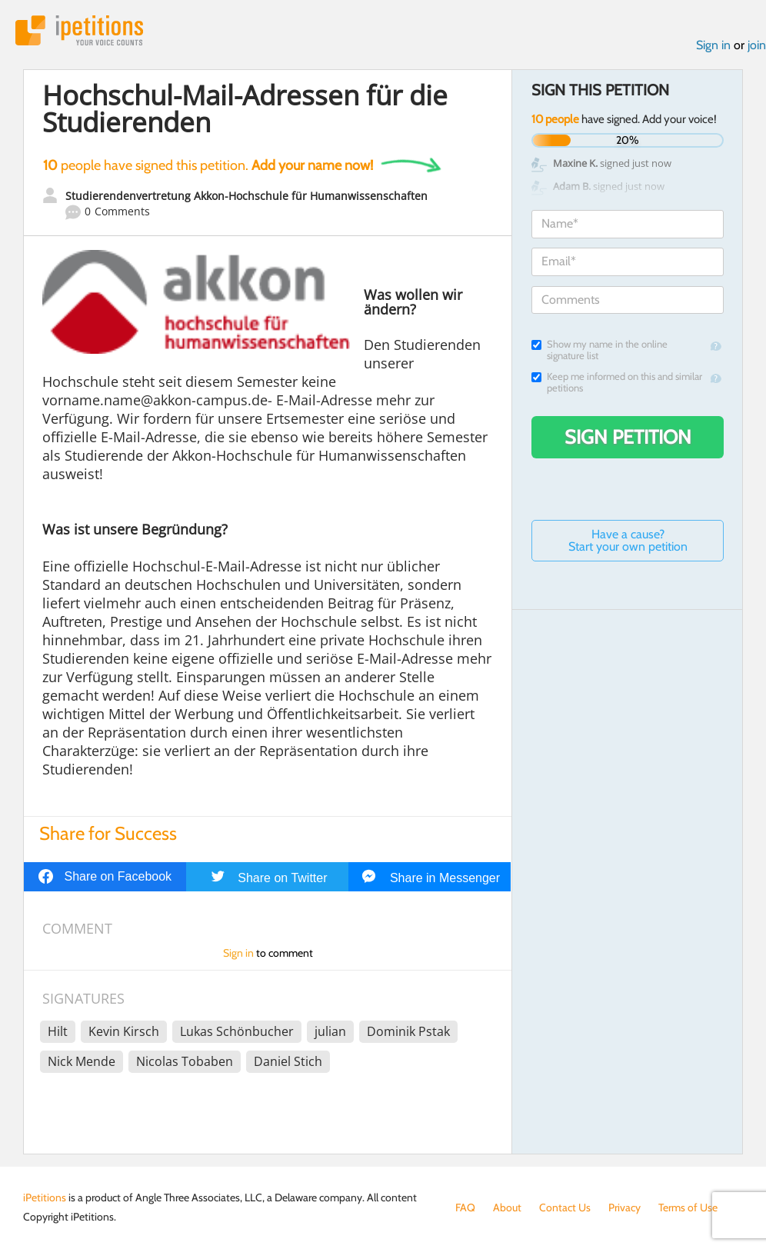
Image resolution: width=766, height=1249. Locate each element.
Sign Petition (628, 436)
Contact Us (565, 1207)
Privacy (624, 1207)
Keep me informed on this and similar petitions (616, 382)
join (757, 45)
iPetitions (79, 30)
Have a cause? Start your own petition (628, 540)
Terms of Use (688, 1207)
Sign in (713, 45)
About (507, 1207)
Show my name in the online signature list (599, 349)
